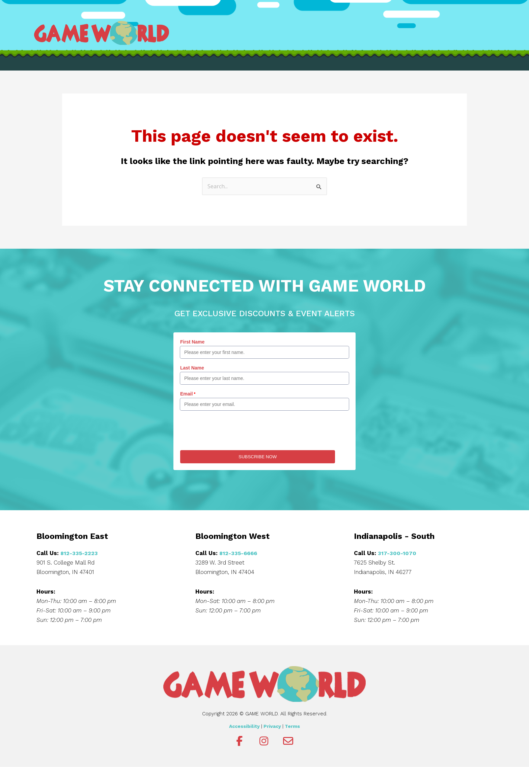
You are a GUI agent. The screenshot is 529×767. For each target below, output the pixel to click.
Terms (292, 726)
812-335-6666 (239, 553)
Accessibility (244, 726)
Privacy (272, 726)
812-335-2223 (80, 553)
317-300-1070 (397, 553)
